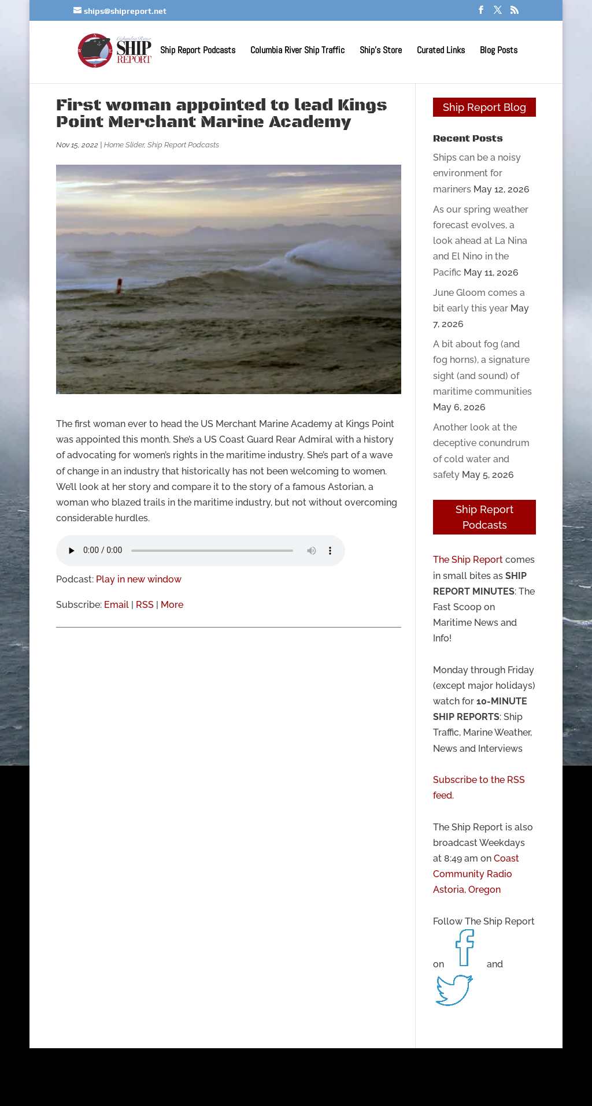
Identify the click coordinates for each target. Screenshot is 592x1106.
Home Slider (124, 144)
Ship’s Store (381, 51)
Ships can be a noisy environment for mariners (477, 173)
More (172, 604)
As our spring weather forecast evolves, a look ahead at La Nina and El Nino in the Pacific (480, 241)
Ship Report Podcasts (197, 51)
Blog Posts (498, 51)
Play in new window (139, 579)
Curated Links (441, 51)
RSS (145, 604)
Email (116, 604)
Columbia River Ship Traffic (297, 51)
